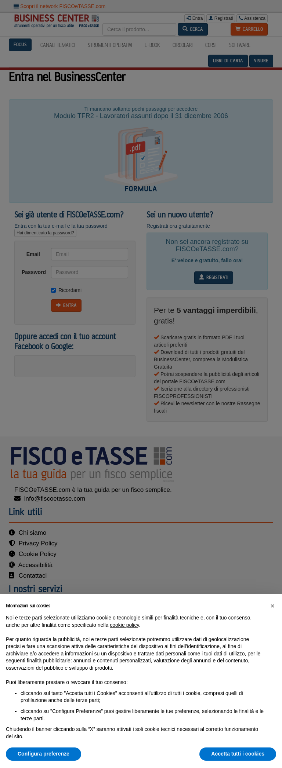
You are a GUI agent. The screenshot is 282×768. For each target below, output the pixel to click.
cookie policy (124, 625)
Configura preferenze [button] (43, 754)
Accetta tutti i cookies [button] (237, 754)
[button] (272, 606)
